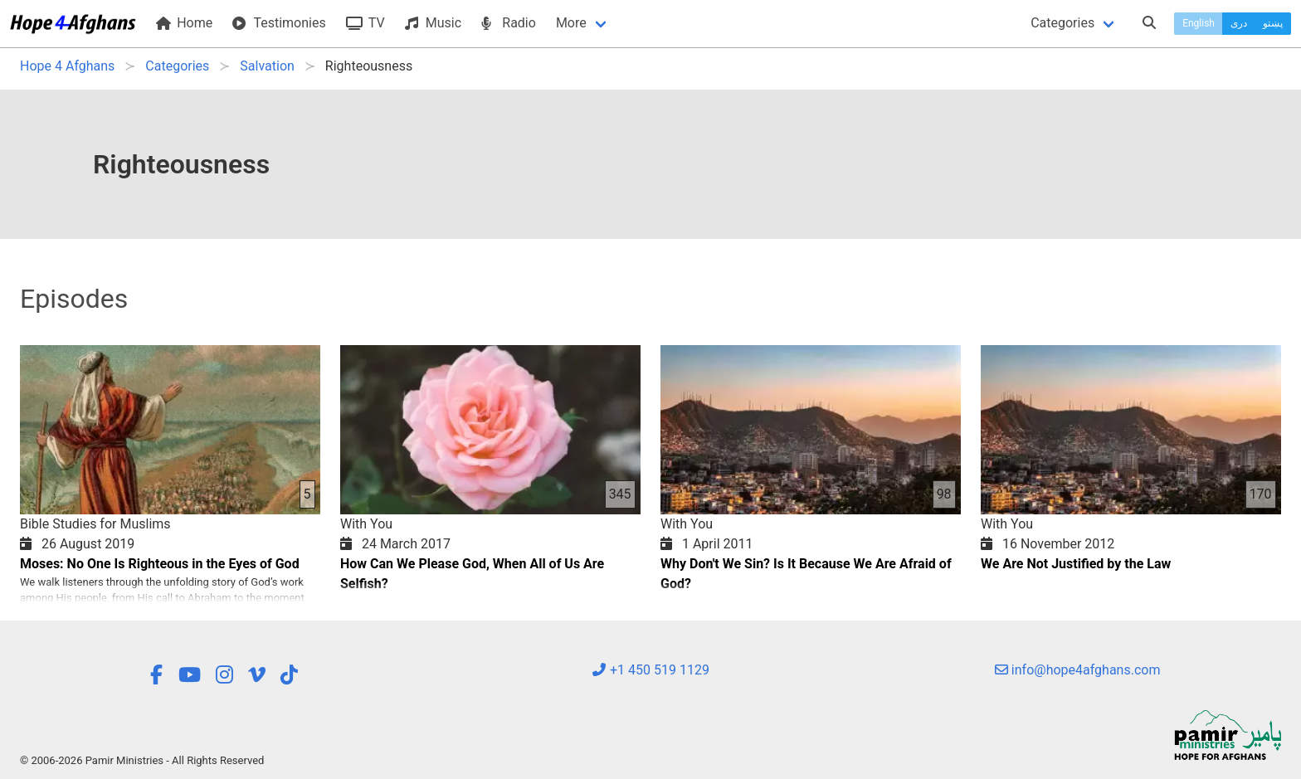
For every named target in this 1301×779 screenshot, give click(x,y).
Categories (1062, 23)
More (571, 23)
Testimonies (278, 23)
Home (184, 23)
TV (365, 23)
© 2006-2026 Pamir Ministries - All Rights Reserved (142, 760)
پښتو (1273, 23)
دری (1238, 23)
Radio (508, 23)
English (1198, 23)
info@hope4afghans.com (1078, 670)
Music (433, 23)
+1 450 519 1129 (650, 670)
